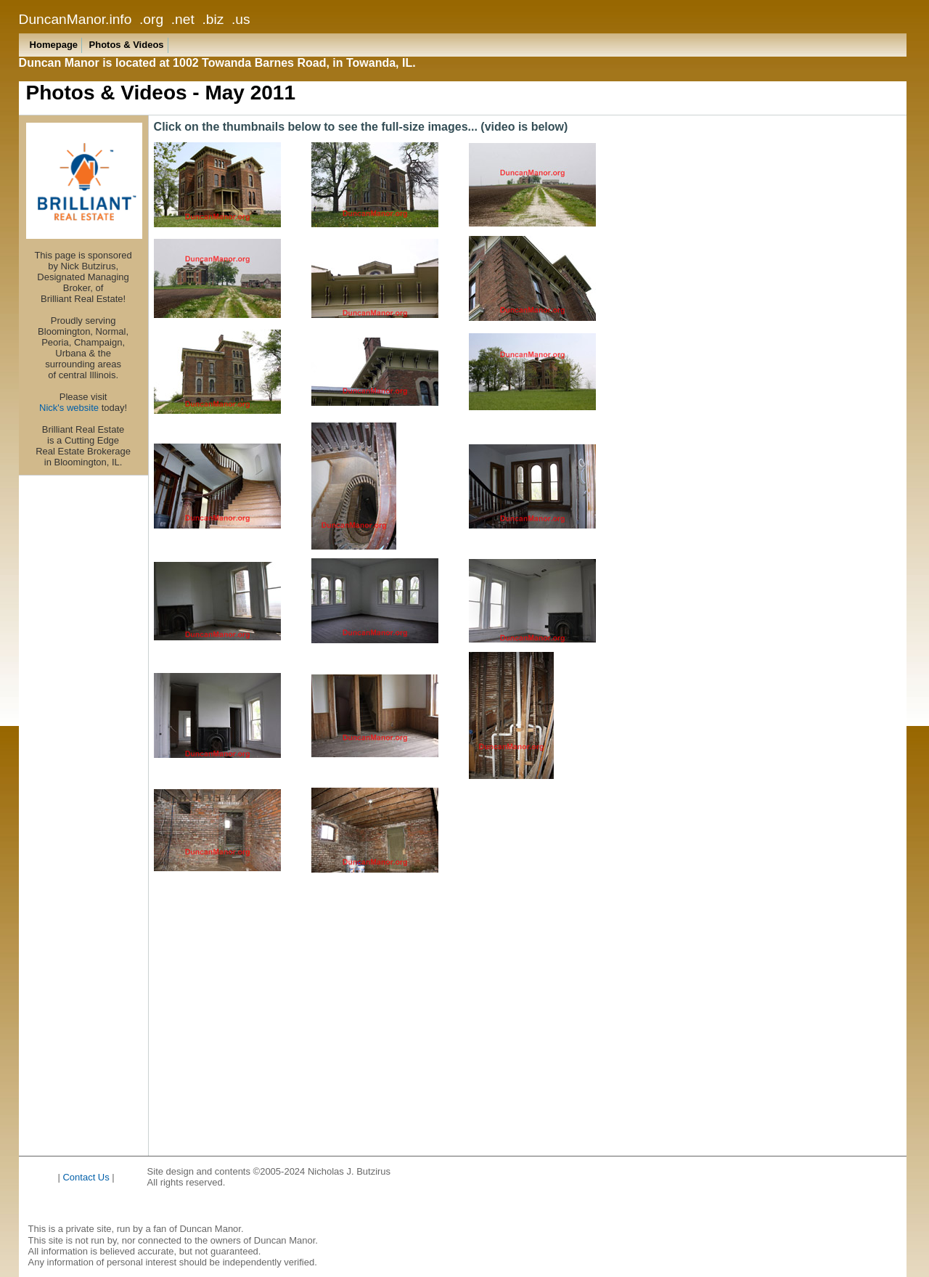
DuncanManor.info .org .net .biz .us (134, 19)
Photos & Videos (126, 44)
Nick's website (69, 407)
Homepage (54, 44)
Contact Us (85, 1177)
